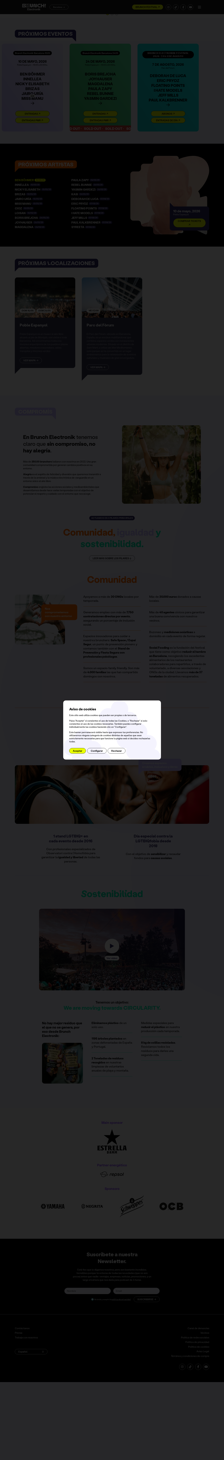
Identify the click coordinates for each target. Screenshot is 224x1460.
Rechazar (116, 750)
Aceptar (77, 750)
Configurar (97, 750)
